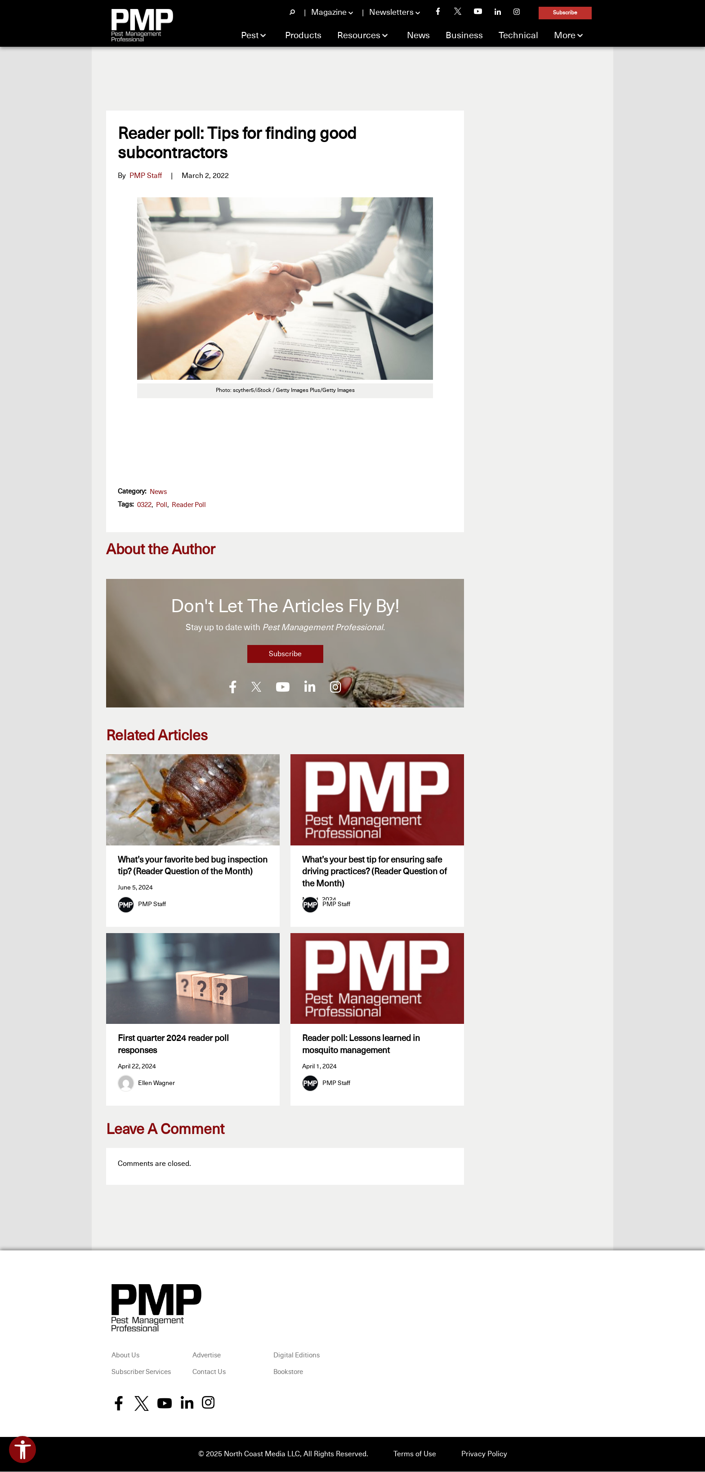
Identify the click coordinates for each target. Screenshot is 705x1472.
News (418, 35)
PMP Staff (145, 175)
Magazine (329, 13)
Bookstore (288, 1373)
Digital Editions (296, 1356)
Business (464, 35)
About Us (125, 1356)
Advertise (206, 1356)
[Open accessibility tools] (22, 1449)
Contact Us (209, 1373)
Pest (250, 35)
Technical (518, 35)
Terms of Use (414, 1455)
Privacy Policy (484, 1455)
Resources (358, 35)
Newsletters (391, 13)
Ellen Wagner (156, 1084)
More (565, 35)
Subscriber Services (141, 1373)
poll (161, 505)
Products (303, 35)
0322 (144, 505)
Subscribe (565, 13)
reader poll (189, 505)
